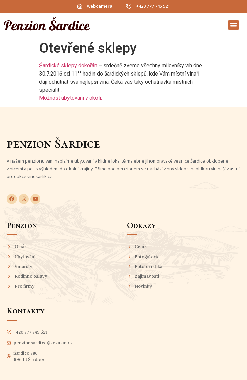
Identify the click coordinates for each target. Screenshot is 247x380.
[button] (233, 25)
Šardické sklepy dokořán (68, 65)
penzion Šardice (53, 143)
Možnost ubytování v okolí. (70, 98)
